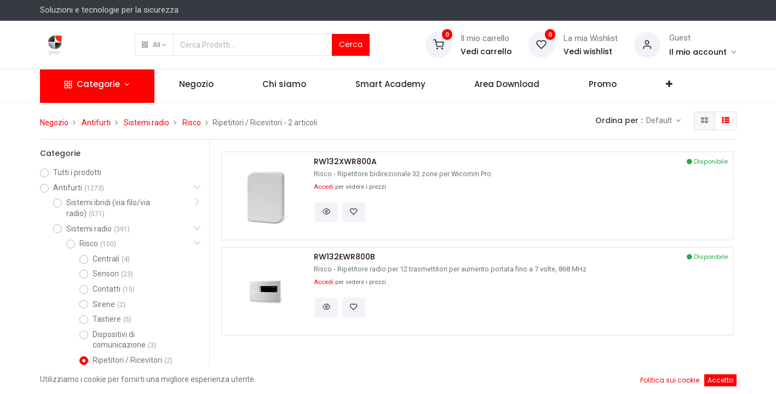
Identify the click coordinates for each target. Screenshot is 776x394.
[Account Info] (703, 52)
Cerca (351, 44)
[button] (154, 45)
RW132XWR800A (345, 162)
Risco (191, 122)
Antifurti (96, 122)
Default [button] (660, 120)
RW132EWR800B (344, 257)
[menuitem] (196, 86)
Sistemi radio (146, 122)
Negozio (54, 122)
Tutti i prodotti (77, 172)
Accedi (324, 186)
